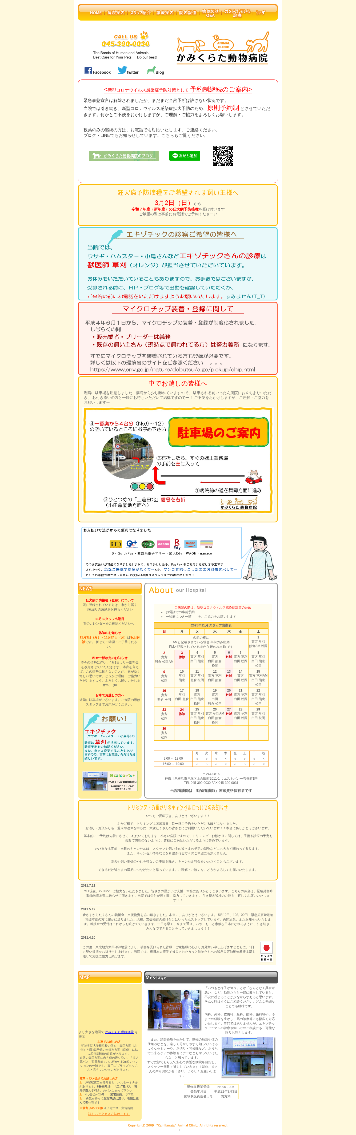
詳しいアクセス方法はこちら (109, 1114)
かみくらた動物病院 (119, 1032)
